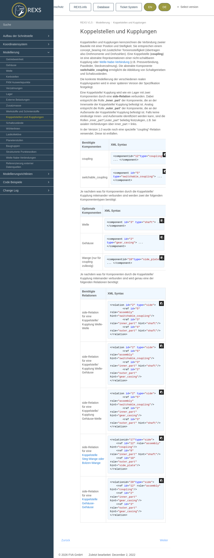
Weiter (164, 540)
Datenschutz (55, 6)
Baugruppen (13, 146)
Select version (187, 6)
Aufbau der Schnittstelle (27, 36)
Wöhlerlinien (13, 128)
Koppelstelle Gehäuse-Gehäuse (89, 503)
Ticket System (129, 7)
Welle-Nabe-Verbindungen (21, 157)
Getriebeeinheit (14, 59)
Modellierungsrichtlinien (27, 174)
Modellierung (27, 52)
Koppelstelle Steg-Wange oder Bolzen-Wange (93, 458)
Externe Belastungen (18, 99)
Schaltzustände (14, 123)
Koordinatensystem (27, 44)
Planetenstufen (14, 140)
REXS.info (80, 7)
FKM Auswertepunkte (18, 82)
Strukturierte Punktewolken (21, 151)
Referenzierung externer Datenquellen (20, 165)
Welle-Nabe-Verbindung (114, 62)
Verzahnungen (14, 88)
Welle (9, 70)
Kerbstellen (12, 76)
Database (103, 7)
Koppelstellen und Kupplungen (25, 117)
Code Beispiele (27, 182)
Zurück (65, 540)
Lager (9, 94)
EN (150, 7)
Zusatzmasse (13, 105)
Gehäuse (11, 65)
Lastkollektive (13, 134)
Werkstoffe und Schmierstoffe (22, 111)
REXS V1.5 (86, 22)
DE (165, 7)
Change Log (27, 190)
